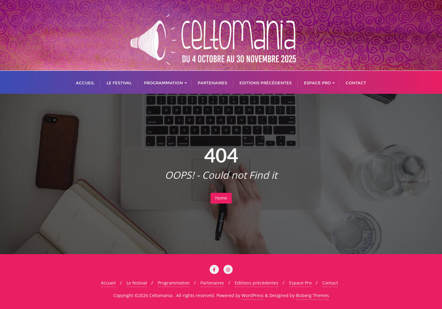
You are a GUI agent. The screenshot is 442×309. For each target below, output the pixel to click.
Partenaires (212, 283)
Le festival (136, 283)
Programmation (174, 283)
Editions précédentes (256, 283)
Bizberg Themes (312, 295)
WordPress (253, 295)
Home (221, 198)
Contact (330, 283)
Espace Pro (300, 283)
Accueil (108, 283)
